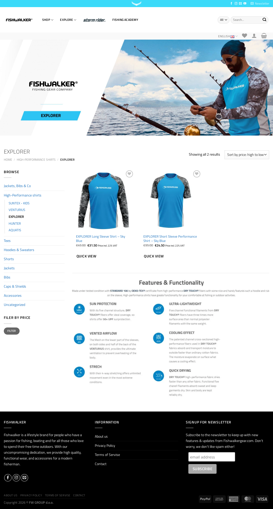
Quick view (86, 256)
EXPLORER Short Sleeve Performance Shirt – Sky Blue (170, 238)
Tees (7, 240)
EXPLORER (16, 216)
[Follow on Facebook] (231, 3)
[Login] (254, 35)
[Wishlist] (244, 35)
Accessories (13, 295)
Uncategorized (14, 304)
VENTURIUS (17, 209)
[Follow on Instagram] (236, 3)
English (228, 36)
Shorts (9, 259)
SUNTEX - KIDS (19, 203)
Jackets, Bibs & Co (17, 186)
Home (8, 159)
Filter (11, 331)
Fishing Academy (125, 20)
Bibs (7, 277)
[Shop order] (246, 154)
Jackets (9, 268)
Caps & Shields (15, 286)
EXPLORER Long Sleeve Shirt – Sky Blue (100, 238)
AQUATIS (15, 230)
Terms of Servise (107, 454)
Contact (101, 464)
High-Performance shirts (36, 159)
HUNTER (15, 223)
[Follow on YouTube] (245, 3)
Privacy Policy (105, 445)
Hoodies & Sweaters (19, 250)
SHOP (47, 20)
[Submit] (264, 20)
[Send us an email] (240, 3)
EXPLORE (68, 20)
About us (101, 436)
